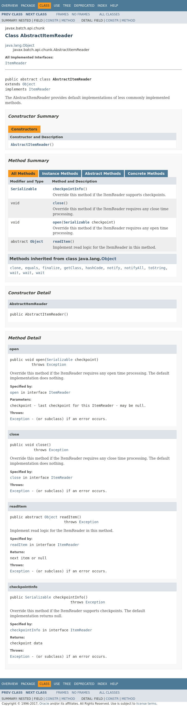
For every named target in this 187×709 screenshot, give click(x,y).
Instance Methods (60, 173)
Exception (56, 364)
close (58, 203)
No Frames (81, 14)
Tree (67, 5)
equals (31, 268)
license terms (146, 703)
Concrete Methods (146, 173)
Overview (10, 5)
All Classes (109, 14)
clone (15, 268)
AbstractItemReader (30, 145)
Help (114, 5)
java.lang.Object (19, 45)
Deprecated (84, 5)
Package (28, 5)
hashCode (94, 268)
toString (156, 268)
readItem (61, 241)
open (57, 222)
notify (113, 268)
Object (28, 84)
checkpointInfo (68, 189)
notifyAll (134, 268)
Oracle (44, 703)
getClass (72, 268)
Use (57, 5)
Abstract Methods (103, 173)
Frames (62, 14)
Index (102, 5)
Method (68, 20)
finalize (50, 268)
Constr (52, 20)
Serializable (24, 189)
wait (14, 273)
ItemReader (16, 63)
